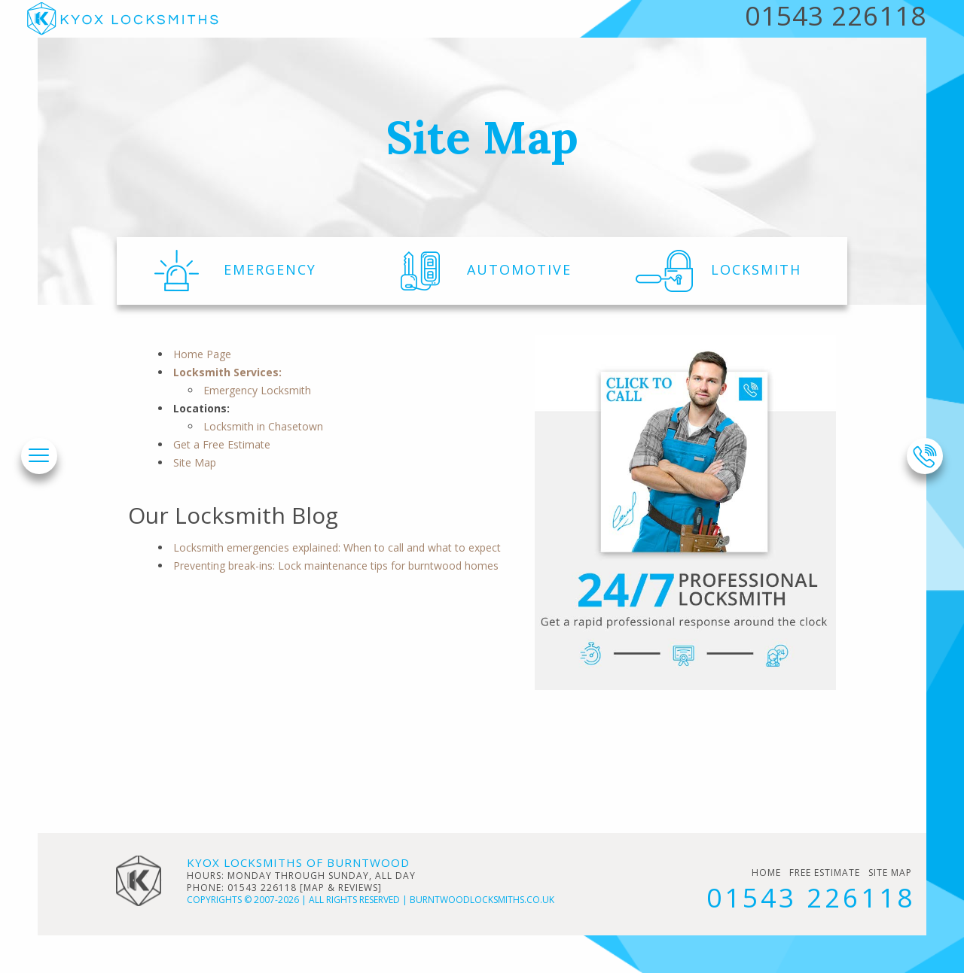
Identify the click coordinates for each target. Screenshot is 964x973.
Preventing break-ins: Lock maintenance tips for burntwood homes (336, 565)
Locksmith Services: (227, 372)
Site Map (194, 462)
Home (766, 873)
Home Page (202, 354)
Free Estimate (824, 873)
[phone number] (925, 456)
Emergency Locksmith (257, 390)
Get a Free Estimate (221, 444)
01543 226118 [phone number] (810, 897)
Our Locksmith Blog (233, 515)
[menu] (38, 457)
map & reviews (341, 887)
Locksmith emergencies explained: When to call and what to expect (337, 547)
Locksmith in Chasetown (263, 426)
